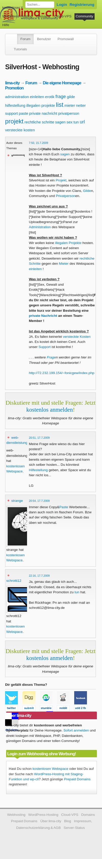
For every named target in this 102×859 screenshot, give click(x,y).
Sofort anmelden (76, 730)
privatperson (68, 113)
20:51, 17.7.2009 (39, 437)
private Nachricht (43, 316)
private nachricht (43, 113)
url (82, 121)
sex (69, 122)
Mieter (64, 263)
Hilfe (5, 25)
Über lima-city (50, 821)
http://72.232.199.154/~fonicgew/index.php (61, 373)
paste (23, 113)
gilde (71, 97)
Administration (40, 227)
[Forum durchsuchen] (39, 4)
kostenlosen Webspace (50, 769)
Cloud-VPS (62, 16)
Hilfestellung (38, 470)
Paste (63, 507)
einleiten (37, 97)
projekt (14, 121)
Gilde (87, 191)
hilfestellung (15, 105)
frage (60, 96)
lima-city (12, 82)
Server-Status (74, 828)
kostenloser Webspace (19, 7)
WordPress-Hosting (17, 16)
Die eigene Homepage (62, 82)
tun (76, 122)
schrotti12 (13, 581)
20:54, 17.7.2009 (39, 500)
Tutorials (20, 49)
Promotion (14, 88)
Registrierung (82, 4)
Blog (67, 821)
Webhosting (16, 815)
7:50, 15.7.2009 (38, 142)
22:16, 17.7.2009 (39, 575)
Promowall (66, 39)
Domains (43, 16)
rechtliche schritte (39, 122)
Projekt (61, 180)
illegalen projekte (40, 105)
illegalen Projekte (68, 243)
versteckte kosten (20, 130)
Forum (25, 39)
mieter (69, 105)
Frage (51, 357)
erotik (50, 97)
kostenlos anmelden (49, 409)
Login (62, 4)
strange (17, 501)
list (59, 104)
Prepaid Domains (77, 779)
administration (17, 97)
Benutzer (44, 39)
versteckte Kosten (77, 337)
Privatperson (65, 196)
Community (84, 16)
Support (45, 347)
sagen (60, 122)
